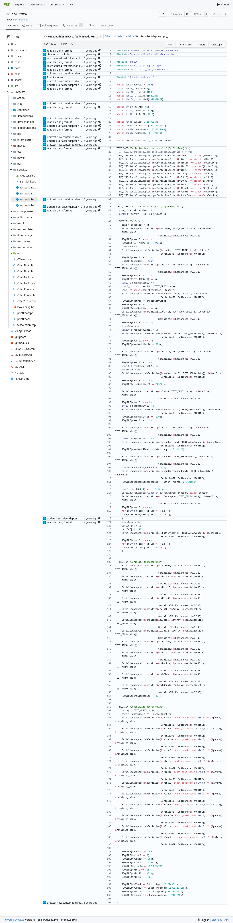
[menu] (203, 920)
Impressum (57, 4)
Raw (170, 44)
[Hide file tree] (9, 37)
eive (15, 14)
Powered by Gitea (14, 919)
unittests (117, 36)
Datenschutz (37, 4)
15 (187, 14)
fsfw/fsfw (23, 19)
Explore (19, 4)
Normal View (185, 44)
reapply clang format (59, 50)
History (201, 44)
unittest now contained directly (65, 73)
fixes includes (55, 77)
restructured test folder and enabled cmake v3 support (79, 58)
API (226, 919)
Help (72, 4)
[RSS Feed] (163, 14)
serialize (129, 36)
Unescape (217, 44)
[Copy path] (167, 36)
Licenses (217, 919)
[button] (99, 51)
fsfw (23, 14)
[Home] (7, 4)
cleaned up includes (59, 54)
